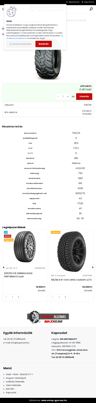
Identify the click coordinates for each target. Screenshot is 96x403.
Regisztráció (89, 2)
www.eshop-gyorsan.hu (54, 400)
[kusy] (63, 96)
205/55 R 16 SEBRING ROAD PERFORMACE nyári (18, 275)
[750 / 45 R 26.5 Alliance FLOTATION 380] (48, 59)
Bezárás (43, 43)
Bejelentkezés (74, 2)
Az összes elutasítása (21, 44)
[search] (91, 9)
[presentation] (3, 267)
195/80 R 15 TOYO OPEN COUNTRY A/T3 (71, 279)
